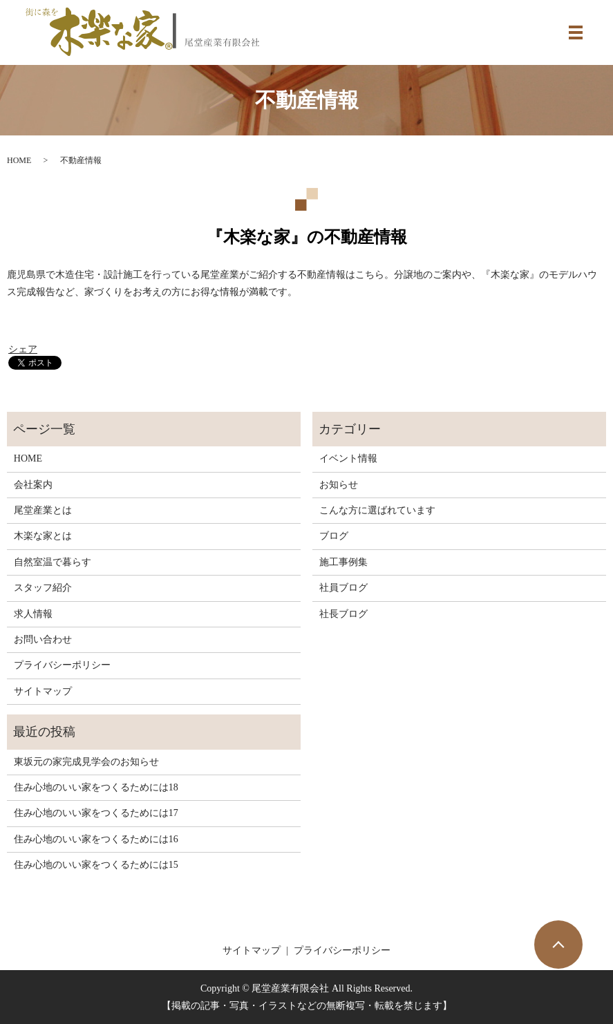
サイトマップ (43, 691)
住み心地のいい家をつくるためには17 (96, 813)
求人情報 (33, 614)
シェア (22, 349)
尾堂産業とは (43, 510)
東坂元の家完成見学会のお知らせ (86, 762)
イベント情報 (348, 458)
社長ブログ (343, 614)
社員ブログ (343, 587)
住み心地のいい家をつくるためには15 (96, 865)
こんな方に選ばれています (377, 510)
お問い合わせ (43, 639)
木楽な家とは (43, 536)
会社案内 (33, 485)
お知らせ (338, 485)
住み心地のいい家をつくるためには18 (96, 787)
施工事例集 (343, 562)
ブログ (333, 536)
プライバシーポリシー (62, 665)
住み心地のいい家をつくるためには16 (96, 839)
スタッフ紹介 (43, 587)
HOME (19, 160)
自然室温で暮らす (52, 562)
